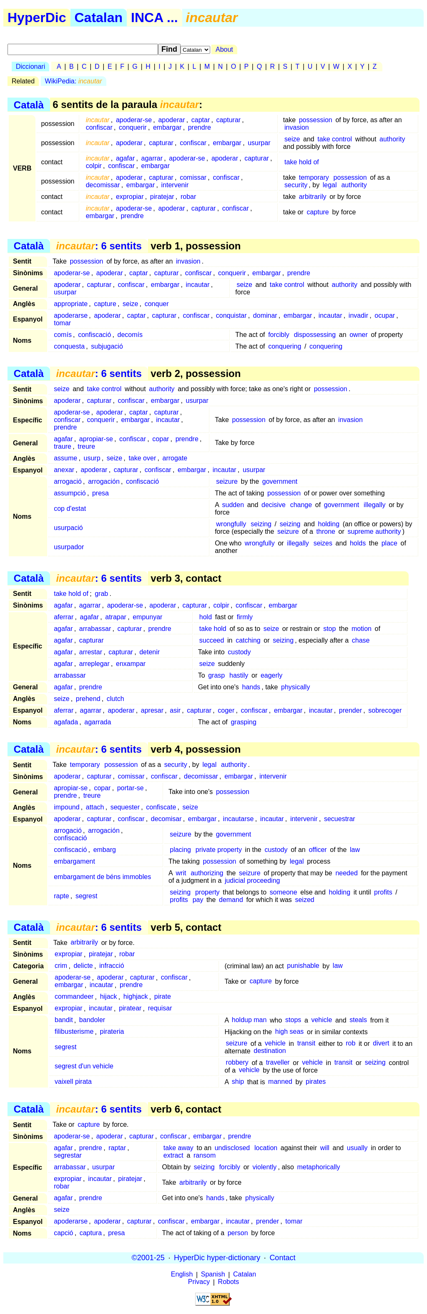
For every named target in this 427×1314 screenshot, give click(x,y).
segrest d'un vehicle (84, 1066)
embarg (104, 849)
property (207, 892)
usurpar (259, 142)
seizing (261, 524)
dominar (265, 315)
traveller (278, 1062)
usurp (92, 458)
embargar (167, 127)
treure (86, 446)
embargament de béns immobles (102, 876)
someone (283, 892)
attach (95, 807)
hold (205, 617)
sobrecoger (385, 710)
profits (383, 892)
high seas (289, 1031)
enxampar (131, 663)
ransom (204, 1155)
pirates (316, 1081)
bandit (64, 1020)
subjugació (107, 346)
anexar (64, 469)
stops (293, 1020)
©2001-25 (148, 1258)
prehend (88, 698)
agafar (125, 158)
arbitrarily (313, 196)
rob (350, 1043)
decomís (130, 334)
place (389, 543)
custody (239, 652)
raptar (117, 1147)
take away (178, 1147)
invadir (358, 315)
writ (181, 873)
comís (63, 334)
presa (100, 493)
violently (265, 1167)
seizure (227, 481)
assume (65, 458)
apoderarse (71, 315)
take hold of (301, 162)
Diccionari (30, 66)
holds (358, 543)
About (224, 49)
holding (328, 524)
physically (295, 687)
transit (306, 1043)
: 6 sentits (98, 245)
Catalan (99, 17)
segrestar (68, 1155)
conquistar (231, 315)
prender (350, 710)
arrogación (104, 481)
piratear (130, 1008)
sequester (125, 807)
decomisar (166, 818)
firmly (245, 617)
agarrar (152, 158)
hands (251, 687)
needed (346, 873)
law (355, 849)
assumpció (69, 493)
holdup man (249, 1020)
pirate (162, 996)
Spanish (213, 1274)
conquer (157, 303)
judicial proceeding (252, 880)
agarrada (97, 722)
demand (231, 899)
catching (248, 640)
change (301, 504)
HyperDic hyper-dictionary (217, 1258)
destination (270, 1051)
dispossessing (315, 334)
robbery (237, 1062)
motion (362, 628)
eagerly (271, 675)
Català (29, 104)
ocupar (384, 315)
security (295, 184)
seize (292, 139)
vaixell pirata (73, 1081)
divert (381, 1043)
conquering (284, 346)
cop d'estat (70, 508)
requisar (160, 1008)
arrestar (90, 652)
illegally (374, 504)
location (265, 1147)
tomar (62, 323)
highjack (135, 996)
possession (315, 119)
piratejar (162, 196)
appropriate (71, 303)
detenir (149, 652)
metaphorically (318, 1167)
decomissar (103, 184)
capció (63, 1232)
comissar (193, 177)
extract (173, 1155)
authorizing (207, 873)
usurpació (68, 527)
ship (238, 1081)
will (324, 1147)
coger (226, 710)
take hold (212, 628)
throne (325, 531)
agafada (66, 722)
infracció (111, 966)
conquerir (133, 127)
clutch (115, 698)
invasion (296, 127)
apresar (152, 710)
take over (142, 458)
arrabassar (95, 628)
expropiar (130, 196)
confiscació (94, 334)
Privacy (199, 1282)
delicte (83, 966)
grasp (216, 675)
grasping (243, 722)
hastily (238, 675)
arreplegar (94, 663)
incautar (198, 284)
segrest (86, 895)
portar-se (130, 787)
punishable (303, 966)
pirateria (112, 1031)
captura (91, 1232)
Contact (282, 1258)
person (238, 1232)
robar (188, 196)
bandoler (92, 1020)
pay (198, 899)
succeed (211, 640)
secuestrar (339, 818)
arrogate (175, 458)
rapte (61, 895)
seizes (323, 543)
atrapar (115, 617)
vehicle (321, 1020)
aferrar (63, 617)
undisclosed (232, 1147)
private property (219, 849)
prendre (199, 127)
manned (280, 1081)
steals (358, 1020)
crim (61, 966)
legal (330, 184)
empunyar (147, 617)
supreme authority (374, 531)
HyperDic (37, 17)
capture (317, 212)
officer (318, 849)
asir (175, 710)
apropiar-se (96, 438)
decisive (273, 504)
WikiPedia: (73, 81)
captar (200, 119)
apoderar (171, 119)
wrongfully (231, 524)
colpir (94, 165)
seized (304, 899)
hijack (108, 996)
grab (101, 593)
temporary (314, 177)
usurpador (69, 546)
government (280, 481)
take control (334, 139)
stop (329, 628)
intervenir (175, 184)
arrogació (68, 481)
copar (160, 438)
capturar (228, 119)
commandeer (74, 996)
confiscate (161, 807)
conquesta (69, 346)
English (182, 1274)
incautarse (238, 818)
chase (361, 640)
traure (62, 446)
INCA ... (154, 17)
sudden (233, 504)
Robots (228, 1282)
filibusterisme (74, 1031)
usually (357, 1147)
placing (180, 849)
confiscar (99, 127)
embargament (74, 861)
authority (392, 139)
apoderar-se (134, 119)
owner (358, 334)
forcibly (278, 334)
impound (66, 807)
